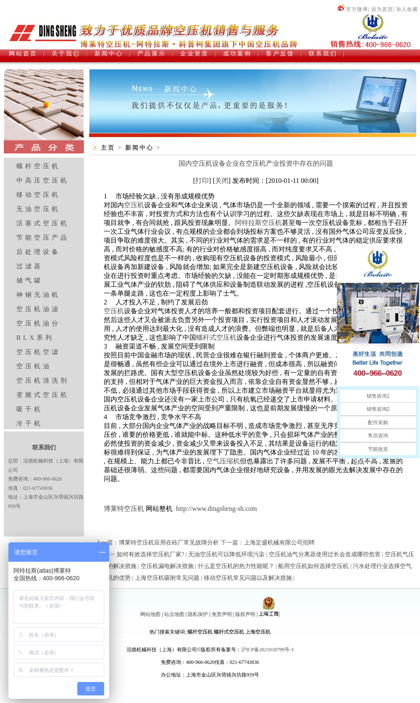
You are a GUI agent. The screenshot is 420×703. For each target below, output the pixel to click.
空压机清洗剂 (42, 380)
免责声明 (222, 614)
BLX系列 (35, 337)
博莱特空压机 (124, 508)
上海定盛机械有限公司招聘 (279, 542)
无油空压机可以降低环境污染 (226, 554)
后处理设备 (38, 251)
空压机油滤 (38, 309)
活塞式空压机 (42, 223)
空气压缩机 (223, 461)
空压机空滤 (38, 352)
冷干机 (29, 423)
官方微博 (352, 9)
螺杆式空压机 (216, 337)
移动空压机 (38, 194)
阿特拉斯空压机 (258, 222)
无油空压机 (38, 209)
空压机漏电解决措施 (167, 566)
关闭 (221, 180)
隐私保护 (198, 614)
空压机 (134, 205)
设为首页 (382, 9)
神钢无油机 (38, 294)
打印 (202, 180)
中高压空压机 (42, 180)
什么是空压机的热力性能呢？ (236, 566)
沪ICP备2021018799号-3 (267, 650)
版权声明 (245, 614)
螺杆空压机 (38, 166)
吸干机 (29, 409)
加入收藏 (407, 9)
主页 (108, 148)
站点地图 (174, 614)
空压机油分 (38, 323)
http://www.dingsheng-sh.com (216, 508)
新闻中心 (139, 148)
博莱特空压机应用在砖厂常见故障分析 (169, 542)
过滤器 (29, 266)
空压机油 (34, 366)
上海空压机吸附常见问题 (167, 578)
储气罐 (29, 280)
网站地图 (150, 614)
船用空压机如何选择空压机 (313, 566)
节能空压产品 (42, 237)
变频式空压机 (42, 394)
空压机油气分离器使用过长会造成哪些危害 (325, 554)
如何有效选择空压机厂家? (150, 554)
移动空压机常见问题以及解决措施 (248, 578)
